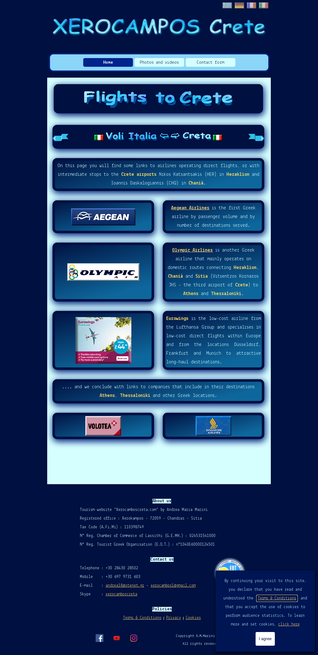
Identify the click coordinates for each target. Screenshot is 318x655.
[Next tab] (256, 137)
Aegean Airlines (190, 208)
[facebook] (99, 638)
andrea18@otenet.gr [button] (125, 586)
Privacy (173, 618)
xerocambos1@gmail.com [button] (173, 586)
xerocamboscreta (121, 594)
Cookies (193, 618)
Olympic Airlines (192, 250)
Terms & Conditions (277, 598)
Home (108, 62)
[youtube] (116, 638)
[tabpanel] (158, 136)
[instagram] (133, 638)
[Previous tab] (60, 137)
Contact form (210, 62)
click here (289, 624)
